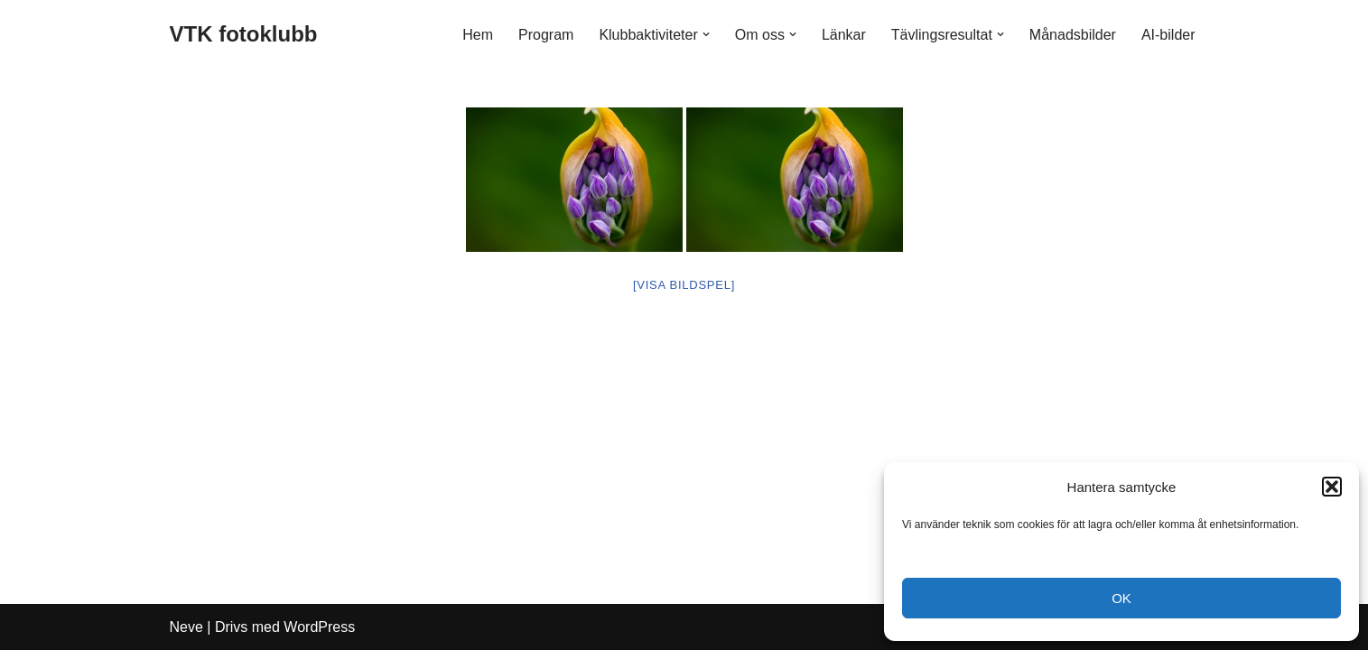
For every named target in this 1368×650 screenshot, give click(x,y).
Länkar (844, 34)
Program (545, 34)
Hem (477, 34)
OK (1121, 598)
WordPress (319, 627)
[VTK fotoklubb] (244, 34)
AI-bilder (1168, 34)
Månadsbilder (1072, 34)
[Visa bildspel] (684, 285)
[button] (1332, 487)
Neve (186, 627)
